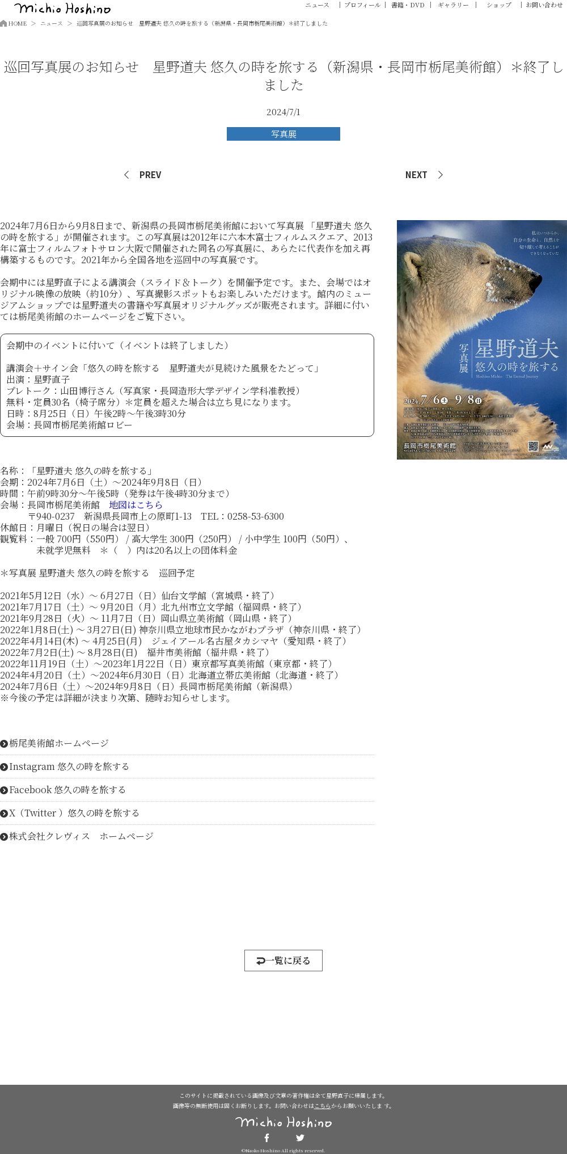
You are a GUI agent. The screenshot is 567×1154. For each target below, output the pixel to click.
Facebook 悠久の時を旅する (67, 789)
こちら (322, 1105)
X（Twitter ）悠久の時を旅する (74, 813)
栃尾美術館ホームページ (59, 743)
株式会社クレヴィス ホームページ (81, 836)
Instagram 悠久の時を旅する (69, 766)
